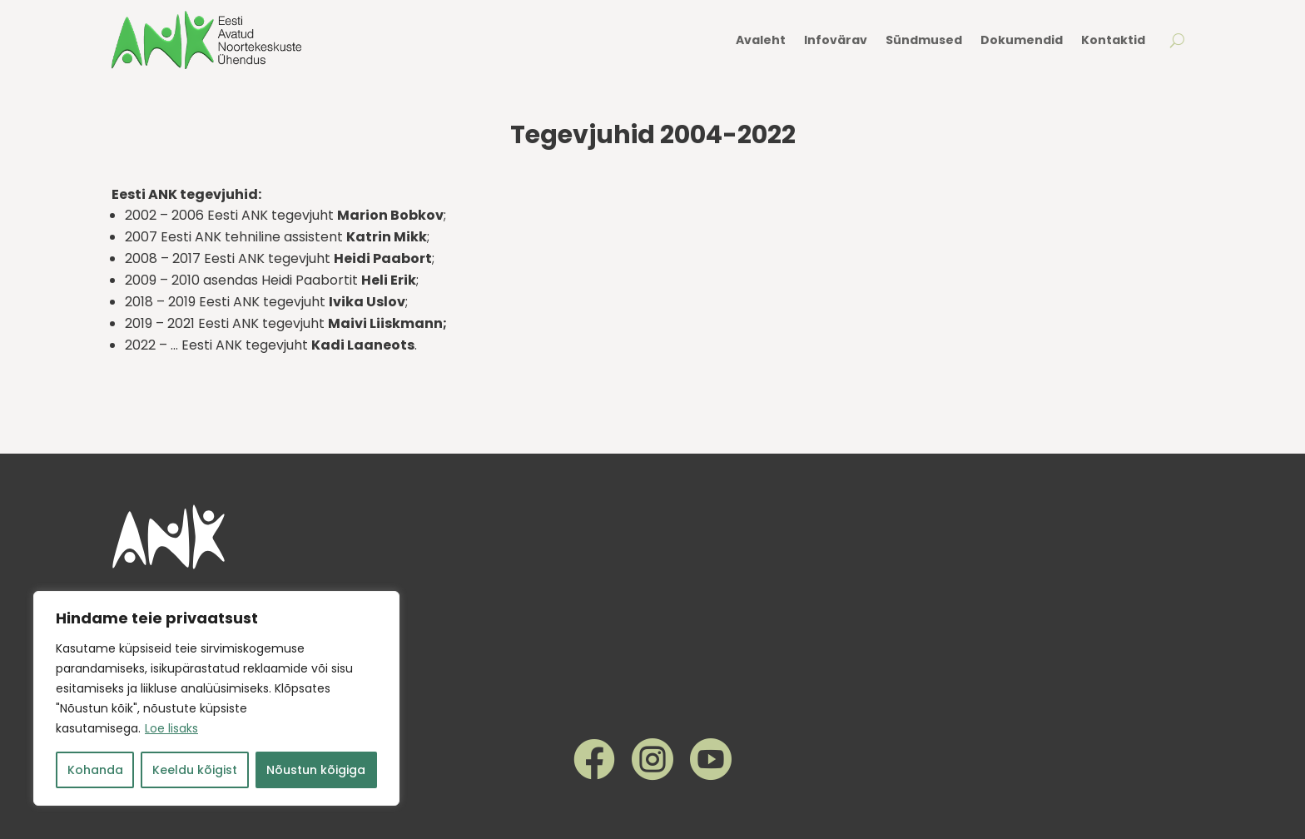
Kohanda (95, 770)
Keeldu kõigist (194, 770)
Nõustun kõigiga (315, 770)
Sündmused (924, 40)
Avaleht (761, 40)
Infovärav (835, 40)
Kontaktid (1113, 40)
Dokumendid (1021, 40)
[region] (216, 698)
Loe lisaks (171, 728)
